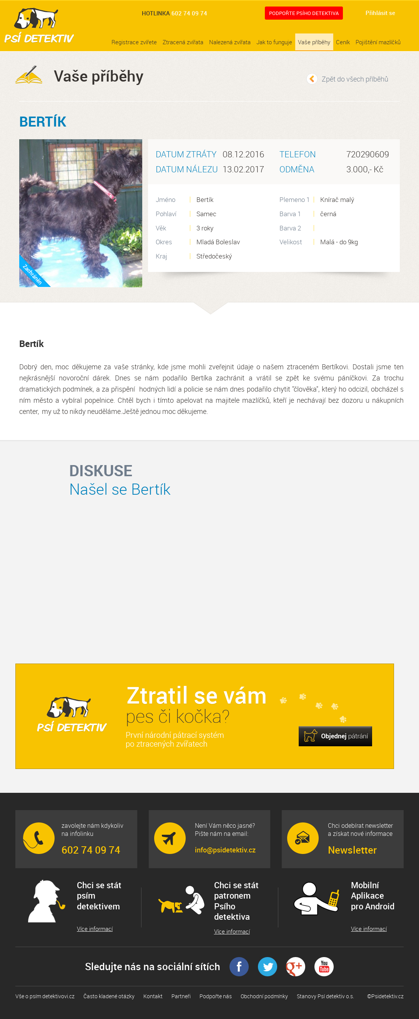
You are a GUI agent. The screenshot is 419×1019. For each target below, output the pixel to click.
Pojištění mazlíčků (378, 42)
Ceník (343, 42)
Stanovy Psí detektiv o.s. (325, 996)
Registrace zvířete (134, 42)
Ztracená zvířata (183, 42)
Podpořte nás (216, 996)
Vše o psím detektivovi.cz (45, 996)
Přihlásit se (380, 13)
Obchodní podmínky (264, 996)
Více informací (95, 928)
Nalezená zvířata (230, 42)
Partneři (181, 996)
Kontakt (153, 996)
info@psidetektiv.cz (225, 849)
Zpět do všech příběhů (355, 78)
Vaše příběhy (314, 42)
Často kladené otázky (109, 996)
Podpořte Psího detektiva (304, 13)
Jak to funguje (274, 42)
